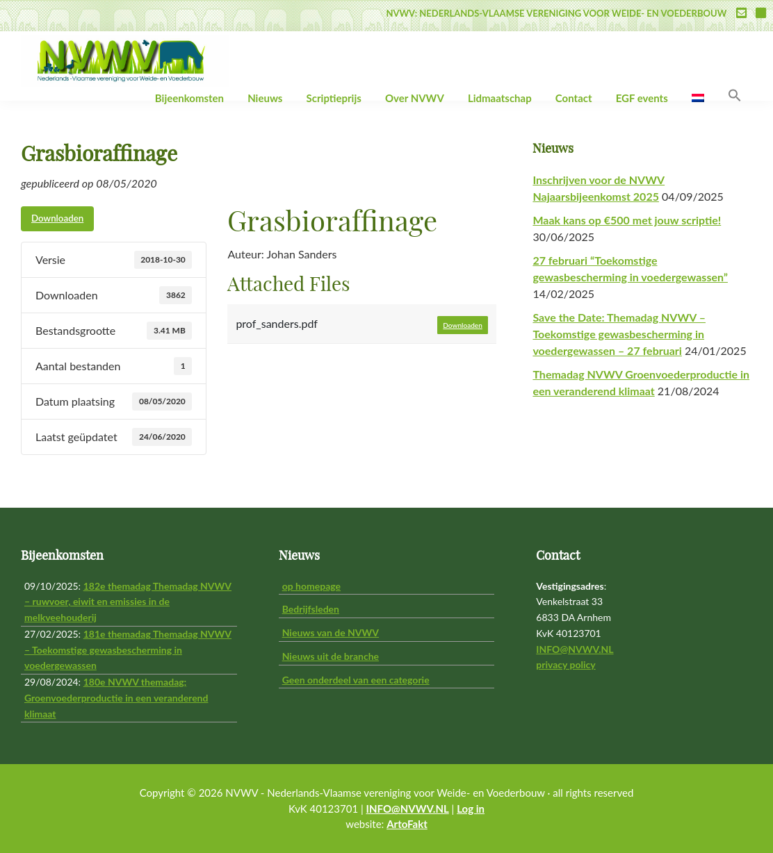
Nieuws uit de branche (330, 656)
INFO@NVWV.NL (574, 649)
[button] (734, 96)
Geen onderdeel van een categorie (356, 680)
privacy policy (565, 664)
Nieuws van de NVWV (330, 632)
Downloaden (57, 218)
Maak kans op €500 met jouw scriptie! (626, 219)
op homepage (311, 586)
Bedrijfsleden (310, 609)
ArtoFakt (407, 824)
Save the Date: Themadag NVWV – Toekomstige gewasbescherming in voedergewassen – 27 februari (619, 333)
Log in (471, 808)
